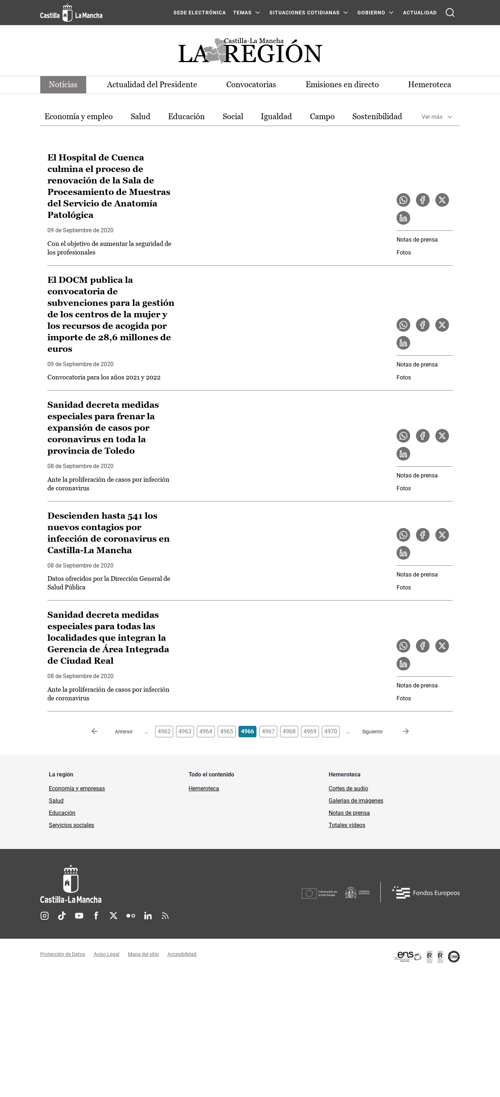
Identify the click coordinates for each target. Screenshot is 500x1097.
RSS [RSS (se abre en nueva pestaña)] (165, 915)
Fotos (404, 252)
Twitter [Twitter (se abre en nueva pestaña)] (113, 915)
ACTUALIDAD (420, 12)
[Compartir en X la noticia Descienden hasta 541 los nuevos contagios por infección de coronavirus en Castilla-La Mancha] (442, 535)
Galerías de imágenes (356, 800)
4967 (268, 731)
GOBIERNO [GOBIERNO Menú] (371, 12)
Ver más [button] (432, 116)
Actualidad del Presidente (152, 84)
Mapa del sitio (143, 954)
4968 (289, 731)
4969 (310, 731)
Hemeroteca (429, 84)
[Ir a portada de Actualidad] (250, 53)
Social (233, 116)
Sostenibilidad (377, 116)
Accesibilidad (181, 954)
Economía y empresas (77, 788)
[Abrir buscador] (450, 12)
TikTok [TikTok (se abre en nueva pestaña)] (61, 915)
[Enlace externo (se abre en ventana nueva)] (427, 956)
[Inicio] (137, 884)
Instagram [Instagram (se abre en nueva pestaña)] (44, 915)
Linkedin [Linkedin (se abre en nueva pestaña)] (148, 915)
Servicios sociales (71, 825)
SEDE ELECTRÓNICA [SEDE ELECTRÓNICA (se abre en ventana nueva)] (199, 12)
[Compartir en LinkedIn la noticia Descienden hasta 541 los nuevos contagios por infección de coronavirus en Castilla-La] (403, 553)
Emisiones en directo (342, 84)
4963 (185, 731)
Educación (186, 116)
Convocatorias (251, 84)
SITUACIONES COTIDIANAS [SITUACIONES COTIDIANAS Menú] (304, 12)
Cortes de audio (348, 788)
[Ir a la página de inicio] (71, 12)
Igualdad (276, 116)
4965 (226, 731)
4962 (164, 731)
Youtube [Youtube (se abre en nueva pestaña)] (79, 915)
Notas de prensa (417, 239)
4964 (205, 731)
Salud (141, 116)
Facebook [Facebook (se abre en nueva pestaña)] (96, 915)
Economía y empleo (79, 116)
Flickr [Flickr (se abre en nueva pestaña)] (130, 915)
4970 (330, 731)
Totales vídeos (347, 825)
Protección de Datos (62, 954)
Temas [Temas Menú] (242, 12)
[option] (78, 117)
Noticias (63, 84)
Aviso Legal (106, 954)
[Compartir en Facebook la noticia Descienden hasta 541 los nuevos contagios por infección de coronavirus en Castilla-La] (423, 535)
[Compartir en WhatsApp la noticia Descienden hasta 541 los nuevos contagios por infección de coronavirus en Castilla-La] (403, 535)
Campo (322, 116)
